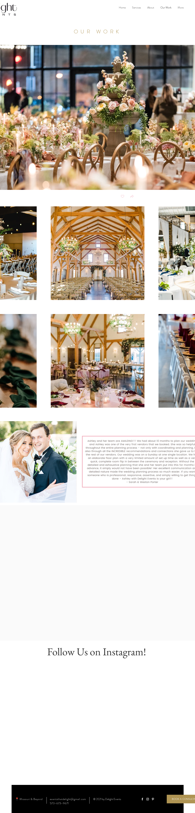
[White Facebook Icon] (142, 799)
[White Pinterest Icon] (153, 799)
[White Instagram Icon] (147, 799)
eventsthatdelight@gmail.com (68, 799)
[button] (132, 196)
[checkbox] (122, 196)
